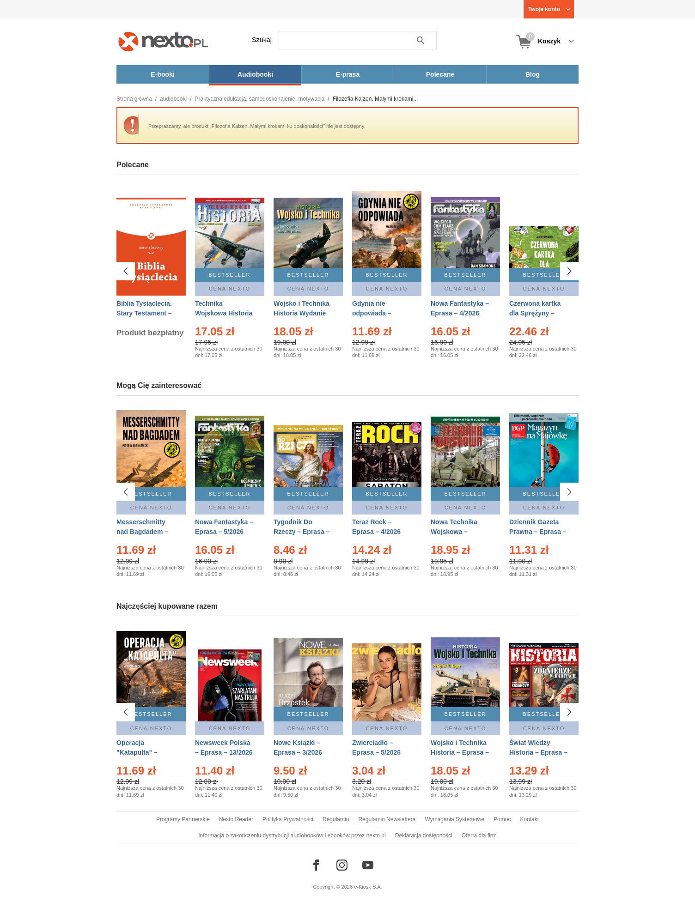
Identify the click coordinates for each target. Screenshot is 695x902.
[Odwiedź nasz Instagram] (342, 865)
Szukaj (262, 39)
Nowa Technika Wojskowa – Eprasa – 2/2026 (455, 531)
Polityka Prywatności (287, 819)
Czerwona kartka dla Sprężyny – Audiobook (535, 313)
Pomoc (502, 819)
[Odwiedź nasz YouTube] (367, 865)
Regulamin (336, 819)
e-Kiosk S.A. (368, 887)
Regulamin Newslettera (386, 819)
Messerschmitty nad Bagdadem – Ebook (142, 531)
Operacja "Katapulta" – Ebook (137, 752)
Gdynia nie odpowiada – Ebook (371, 313)
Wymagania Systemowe (454, 819)
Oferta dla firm (479, 835)
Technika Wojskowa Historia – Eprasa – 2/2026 (223, 313)
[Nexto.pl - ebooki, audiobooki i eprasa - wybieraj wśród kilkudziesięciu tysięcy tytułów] (163, 41)
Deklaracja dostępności (423, 835)
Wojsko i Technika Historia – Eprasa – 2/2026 (460, 752)
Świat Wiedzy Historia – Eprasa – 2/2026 (538, 752)
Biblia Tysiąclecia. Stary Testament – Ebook (144, 313)
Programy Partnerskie (183, 819)
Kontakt (529, 819)
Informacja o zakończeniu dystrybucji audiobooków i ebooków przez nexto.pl (292, 835)
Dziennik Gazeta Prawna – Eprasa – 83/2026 (538, 531)
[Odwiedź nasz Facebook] (316, 865)
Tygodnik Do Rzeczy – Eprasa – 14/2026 (301, 531)
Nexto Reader (236, 819)
